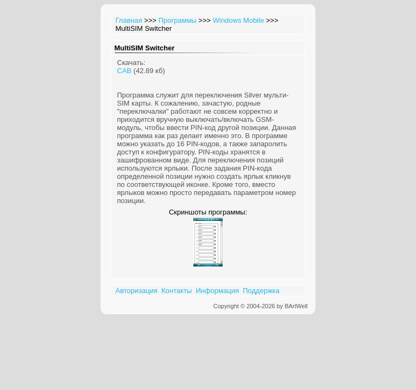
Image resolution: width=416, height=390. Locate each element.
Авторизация (136, 291)
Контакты (176, 291)
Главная (128, 20)
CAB (124, 71)
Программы (177, 20)
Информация (217, 291)
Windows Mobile (238, 20)
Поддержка (261, 291)
